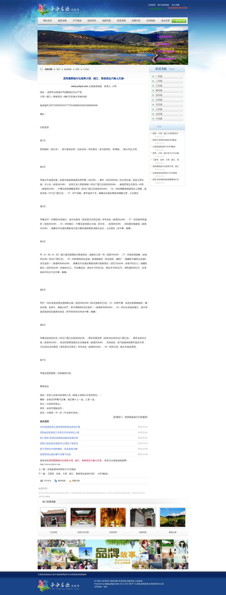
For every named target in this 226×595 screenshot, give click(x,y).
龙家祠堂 (143, 532)
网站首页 (47, 20)
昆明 (77, 69)
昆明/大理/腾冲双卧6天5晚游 (164, 140)
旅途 (105, 587)
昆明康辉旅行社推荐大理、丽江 (166, 166)
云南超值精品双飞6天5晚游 (164, 146)
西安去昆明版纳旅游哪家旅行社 (166, 179)
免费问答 (136, 20)
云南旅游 (152, 5)
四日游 (159, 90)
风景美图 (121, 20)
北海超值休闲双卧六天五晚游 (61, 469)
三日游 (159, 85)
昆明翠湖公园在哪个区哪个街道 (55, 454)
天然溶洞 (113, 532)
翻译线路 (62, 481)
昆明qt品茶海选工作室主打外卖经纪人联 (59, 432)
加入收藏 (175, 5)
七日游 (159, 104)
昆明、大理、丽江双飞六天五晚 (166, 153)
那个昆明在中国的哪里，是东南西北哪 (58, 449)
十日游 (159, 118)
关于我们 (98, 581)
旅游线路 (68, 69)
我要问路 (76, 481)
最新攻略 (62, 20)
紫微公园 (172, 532)
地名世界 (165, 20)
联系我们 (106, 581)
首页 (58, 69)
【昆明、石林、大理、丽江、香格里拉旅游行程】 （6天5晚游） (78, 473)
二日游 (159, 81)
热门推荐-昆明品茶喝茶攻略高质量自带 (59, 438)
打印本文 (47, 481)
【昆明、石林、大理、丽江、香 (166, 160)
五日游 (159, 95)
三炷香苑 (53, 532)
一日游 (159, 76)
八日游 (159, 109)
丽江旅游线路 (163, 5)
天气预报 (77, 20)
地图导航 (106, 20)
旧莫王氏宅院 (83, 532)
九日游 (159, 114)
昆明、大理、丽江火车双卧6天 (165, 133)
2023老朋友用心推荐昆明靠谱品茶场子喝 (60, 427)
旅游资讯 (91, 20)
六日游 (86, 69)
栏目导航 (161, 68)
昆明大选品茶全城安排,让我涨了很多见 (59, 443)
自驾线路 (150, 20)
